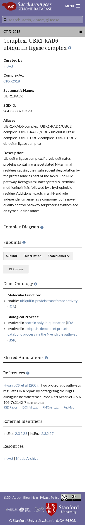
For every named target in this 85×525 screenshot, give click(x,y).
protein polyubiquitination (45, 322)
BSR (12, 340)
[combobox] (42, 19)
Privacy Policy (49, 497)
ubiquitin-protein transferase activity (49, 300)
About (17, 497)
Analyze (16, 269)
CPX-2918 (11, 31)
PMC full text (50, 407)
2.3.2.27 (47, 433)
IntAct (8, 66)
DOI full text (30, 407)
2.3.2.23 (21, 433)
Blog (26, 497)
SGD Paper (10, 407)
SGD (7, 497)
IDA (12, 306)
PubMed (69, 407)
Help (35, 497)
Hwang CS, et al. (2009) (21, 385)
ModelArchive (27, 458)
